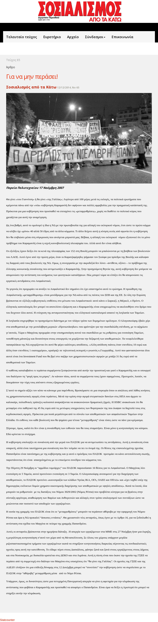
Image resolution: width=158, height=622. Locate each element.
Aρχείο (73, 36)
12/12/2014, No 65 (68, 87)
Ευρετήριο (52, 36)
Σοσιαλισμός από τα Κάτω (31, 87)
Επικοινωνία (122, 36)
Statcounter (7, 620)
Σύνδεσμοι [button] (95, 36)
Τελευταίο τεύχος (21, 36)
